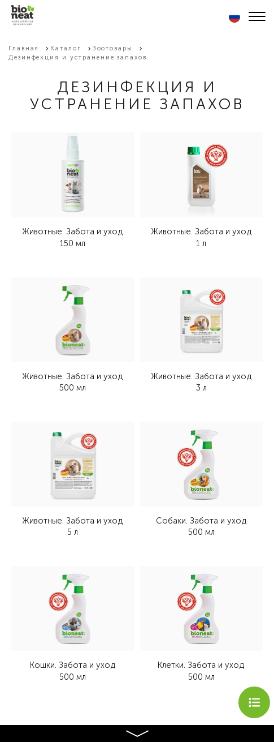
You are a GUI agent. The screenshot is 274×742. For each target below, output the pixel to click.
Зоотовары (113, 48)
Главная (23, 48)
